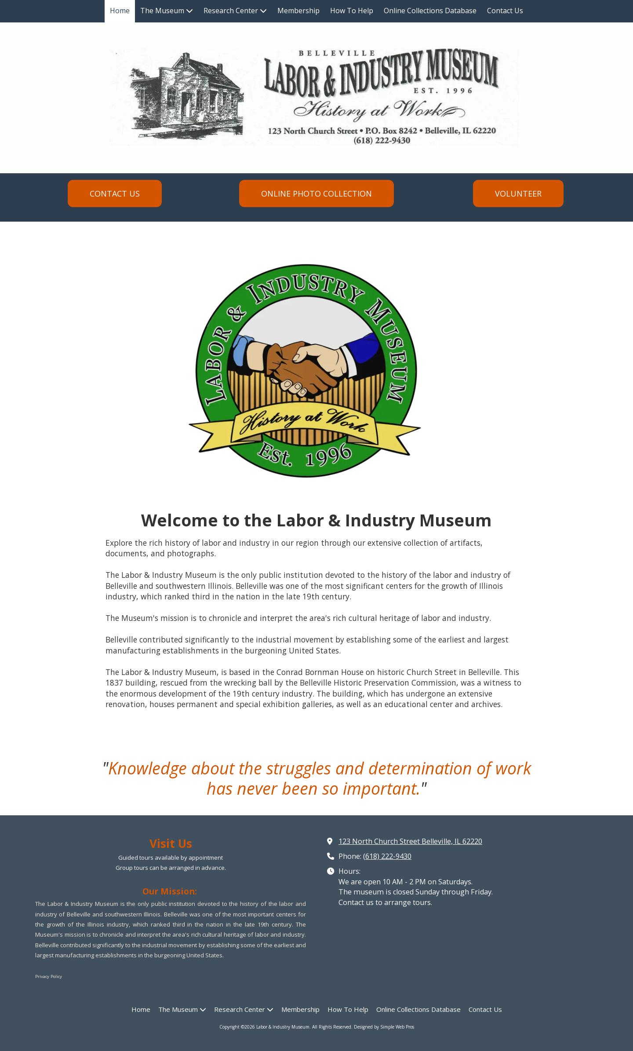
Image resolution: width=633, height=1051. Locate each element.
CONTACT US (115, 193)
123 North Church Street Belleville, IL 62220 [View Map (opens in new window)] (410, 841)
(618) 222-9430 (387, 856)
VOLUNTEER (518, 193)
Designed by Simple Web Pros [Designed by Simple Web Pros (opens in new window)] (384, 1027)
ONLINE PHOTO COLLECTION (316, 193)
